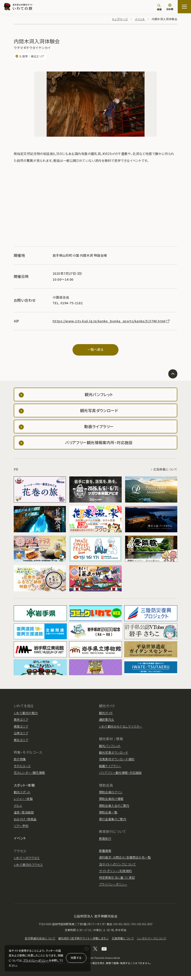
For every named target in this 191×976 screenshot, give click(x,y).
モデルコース (22, 766)
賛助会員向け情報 (111, 799)
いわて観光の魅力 (26, 713)
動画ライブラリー (110, 766)
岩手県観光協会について (40, 938)
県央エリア (21, 719)
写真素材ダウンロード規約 (117, 759)
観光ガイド (106, 713)
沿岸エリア (21, 733)
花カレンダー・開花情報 (29, 772)
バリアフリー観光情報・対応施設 (120, 772)
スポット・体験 (24, 785)
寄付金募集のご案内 (112, 819)
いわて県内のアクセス (28, 864)
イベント (140, 19)
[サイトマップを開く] (184, 6)
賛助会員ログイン (111, 792)
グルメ (18, 805)
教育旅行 (105, 838)
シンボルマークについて (151, 938)
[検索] (159, 7)
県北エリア (21, 740)
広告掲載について (165, 469)
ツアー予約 (21, 826)
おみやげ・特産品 (25, 819)
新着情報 (105, 850)
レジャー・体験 (23, 799)
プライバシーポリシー (35, 960)
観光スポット (22, 792)
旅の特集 (20, 759)
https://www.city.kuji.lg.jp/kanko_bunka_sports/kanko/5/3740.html (111, 321)
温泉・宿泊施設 (24, 812)
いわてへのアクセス (27, 858)
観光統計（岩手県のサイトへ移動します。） (83, 938)
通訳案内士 (106, 719)
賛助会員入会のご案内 (114, 805)
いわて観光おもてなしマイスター (120, 726)
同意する (76, 958)
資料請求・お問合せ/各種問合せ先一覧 (125, 857)
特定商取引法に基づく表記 (117, 877)
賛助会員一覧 (108, 812)
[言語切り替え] (169, 7)
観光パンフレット (110, 746)
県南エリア (21, 726)
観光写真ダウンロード (113, 752)
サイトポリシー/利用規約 (115, 871)
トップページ (120, 19)
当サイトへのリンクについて (117, 864)
